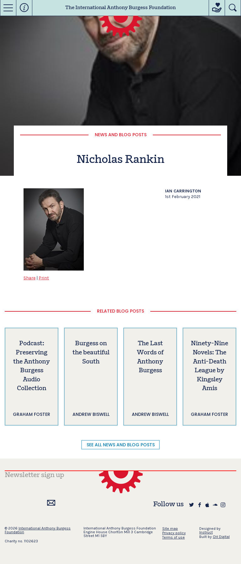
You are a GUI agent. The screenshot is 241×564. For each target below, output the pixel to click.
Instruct (206, 532)
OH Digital (221, 536)
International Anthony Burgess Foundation (38, 530)
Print (44, 278)
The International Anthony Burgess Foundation (120, 7)
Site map (170, 528)
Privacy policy (174, 533)
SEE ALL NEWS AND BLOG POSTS (121, 445)
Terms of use (173, 537)
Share (29, 278)
